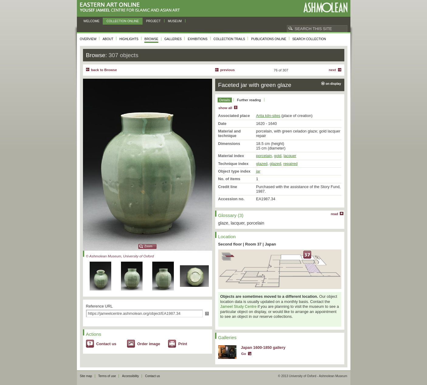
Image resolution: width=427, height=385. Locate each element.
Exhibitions (198, 39)
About (107, 39)
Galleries (173, 39)
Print (182, 344)
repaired (290, 163)
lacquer (290, 155)
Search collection (309, 39)
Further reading (249, 100)
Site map (86, 376)
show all (225, 108)
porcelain (264, 155)
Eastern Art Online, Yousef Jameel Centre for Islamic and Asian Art (131, 7)
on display (333, 83)
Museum (175, 21)
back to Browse (104, 70)
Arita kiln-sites (268, 115)
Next (332, 70)
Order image (148, 344)
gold (277, 155)
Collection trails (229, 39)
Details (224, 100)
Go (243, 354)
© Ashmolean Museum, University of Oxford (120, 256)
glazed (262, 163)
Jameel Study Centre (238, 306)
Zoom (148, 246)
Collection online (122, 21)
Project (153, 21)
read (334, 214)
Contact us (106, 344)
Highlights (129, 39)
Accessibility (130, 376)
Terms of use (107, 376)
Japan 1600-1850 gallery (263, 347)
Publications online (268, 39)
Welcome (92, 21)
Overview (88, 39)
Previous (227, 70)
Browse (151, 39)
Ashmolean (325, 7)
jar (258, 171)
